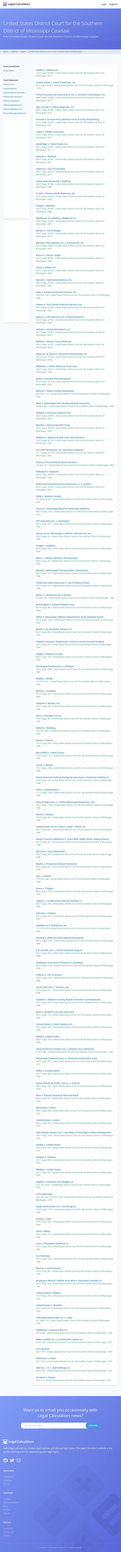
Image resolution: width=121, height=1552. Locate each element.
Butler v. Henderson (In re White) (53, 594)
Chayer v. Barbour (45, 205)
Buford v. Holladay (46, 690)
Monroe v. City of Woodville (50, 851)
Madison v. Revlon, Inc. (48, 703)
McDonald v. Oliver (46, 1107)
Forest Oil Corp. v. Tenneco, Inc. (52, 987)
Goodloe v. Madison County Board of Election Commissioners (68, 999)
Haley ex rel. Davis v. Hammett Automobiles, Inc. (62, 353)
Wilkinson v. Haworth (47, 471)
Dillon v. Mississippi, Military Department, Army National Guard (69, 616)
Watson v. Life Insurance (49, 974)
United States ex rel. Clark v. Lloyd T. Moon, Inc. (61, 826)
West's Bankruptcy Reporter (14, 113)
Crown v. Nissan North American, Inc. (56, 193)
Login (104, 4)
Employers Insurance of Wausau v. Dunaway (59, 962)
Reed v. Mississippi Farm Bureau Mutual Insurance (63, 403)
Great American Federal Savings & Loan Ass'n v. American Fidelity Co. (72, 777)
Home (5, 51)
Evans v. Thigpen (45, 888)
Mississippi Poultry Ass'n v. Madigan (55, 666)
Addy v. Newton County (48, 496)
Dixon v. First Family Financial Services (56, 462)
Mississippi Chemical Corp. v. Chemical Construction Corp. (67, 1058)
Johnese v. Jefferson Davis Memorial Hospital (60, 937)
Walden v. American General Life (53, 412)
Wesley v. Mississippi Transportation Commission (62, 570)
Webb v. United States (47, 1036)
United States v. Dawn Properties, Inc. (56, 82)
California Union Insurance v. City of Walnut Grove (62, 582)
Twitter (7, 1535)
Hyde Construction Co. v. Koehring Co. (56, 1206)
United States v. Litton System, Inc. (54, 1024)
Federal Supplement (11, 101)
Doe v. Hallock (43, 876)
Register (113, 4)
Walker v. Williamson (47, 70)
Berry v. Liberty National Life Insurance (57, 557)
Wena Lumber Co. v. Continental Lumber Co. (59, 1339)
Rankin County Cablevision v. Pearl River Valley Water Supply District (72, 839)
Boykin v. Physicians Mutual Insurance (56, 863)
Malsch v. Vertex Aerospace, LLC (53, 329)
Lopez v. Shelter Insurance (50, 131)
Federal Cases (8, 84)
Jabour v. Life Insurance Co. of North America (60, 316)
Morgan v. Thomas (46, 1157)
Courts (23, 51)
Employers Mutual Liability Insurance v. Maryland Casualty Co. (69, 1280)
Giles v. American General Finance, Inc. (56, 292)
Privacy (7, 1509)
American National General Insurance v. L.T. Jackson (63, 483)
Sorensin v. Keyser (45, 1377)
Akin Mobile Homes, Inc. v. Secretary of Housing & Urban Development (73, 1132)
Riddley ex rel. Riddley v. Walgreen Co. (56, 218)
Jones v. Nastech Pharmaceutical (53, 378)
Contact (7, 1498)
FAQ (5, 1506)
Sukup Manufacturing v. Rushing (53, 181)
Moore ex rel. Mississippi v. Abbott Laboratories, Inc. (64, 533)
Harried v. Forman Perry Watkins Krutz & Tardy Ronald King (67, 119)
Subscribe (93, 1425)
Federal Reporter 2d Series (13, 93)
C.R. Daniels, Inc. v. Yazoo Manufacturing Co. (59, 950)
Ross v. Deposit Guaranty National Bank (57, 1095)
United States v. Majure (48, 1292)
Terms (6, 1513)
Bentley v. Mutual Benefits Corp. (53, 425)
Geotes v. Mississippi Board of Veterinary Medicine (63, 508)
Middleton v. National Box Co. (52, 1329)
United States (8, 71)
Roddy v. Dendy (44, 678)
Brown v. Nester (44, 740)
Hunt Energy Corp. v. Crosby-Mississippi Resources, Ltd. (65, 802)
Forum (6, 1483)
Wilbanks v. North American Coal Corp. (56, 366)
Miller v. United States (47, 1070)
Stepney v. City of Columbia (50, 168)
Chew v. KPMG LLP (46, 267)
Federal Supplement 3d (12, 109)
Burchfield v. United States (50, 752)
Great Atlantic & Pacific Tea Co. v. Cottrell (58, 1083)
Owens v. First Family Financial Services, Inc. (59, 304)
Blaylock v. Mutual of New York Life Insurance (60, 437)
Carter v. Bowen (44, 765)
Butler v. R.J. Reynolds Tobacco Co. (54, 629)
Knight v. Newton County (49, 653)
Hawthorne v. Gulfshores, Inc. (51, 925)
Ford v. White (43, 1231)
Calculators (9, 1476)
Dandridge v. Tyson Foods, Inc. (52, 143)
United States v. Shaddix (49, 1305)
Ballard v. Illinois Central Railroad (53, 341)
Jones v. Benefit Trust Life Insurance (55, 1011)
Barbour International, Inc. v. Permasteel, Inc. (60, 242)
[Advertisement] (16, 168)
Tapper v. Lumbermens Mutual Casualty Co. (59, 900)
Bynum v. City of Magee (48, 230)
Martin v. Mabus (44, 814)
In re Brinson (43, 1348)
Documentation (11, 1502)
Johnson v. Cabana (46, 913)
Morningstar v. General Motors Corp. (55, 604)
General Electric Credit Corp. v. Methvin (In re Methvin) (65, 1048)
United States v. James (48, 1120)
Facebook (8, 1528)
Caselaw (14, 51)
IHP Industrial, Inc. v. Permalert (52, 520)
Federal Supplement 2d (12, 105)
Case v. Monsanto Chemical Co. (52, 1243)
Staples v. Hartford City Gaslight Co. (55, 1181)
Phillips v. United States (48, 1169)
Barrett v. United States (48, 1268)
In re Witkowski (44, 1194)
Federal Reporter (10, 88)
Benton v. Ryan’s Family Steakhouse (55, 390)
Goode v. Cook (43, 1218)
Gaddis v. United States (48, 1144)
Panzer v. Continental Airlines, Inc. (54, 279)
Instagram (8, 1531)
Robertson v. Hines (46, 1358)
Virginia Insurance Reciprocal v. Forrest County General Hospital (70, 641)
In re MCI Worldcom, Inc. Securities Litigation (60, 449)
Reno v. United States (47, 789)
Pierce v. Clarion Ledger (48, 255)
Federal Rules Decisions (12, 97)
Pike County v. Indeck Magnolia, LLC (55, 106)
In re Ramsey (43, 1255)
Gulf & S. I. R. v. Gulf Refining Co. (53, 1367)
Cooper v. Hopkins (45, 545)
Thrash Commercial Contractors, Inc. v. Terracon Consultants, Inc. (71, 94)
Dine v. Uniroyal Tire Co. (48, 715)
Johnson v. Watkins (46, 156)
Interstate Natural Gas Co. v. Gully (54, 1317)
